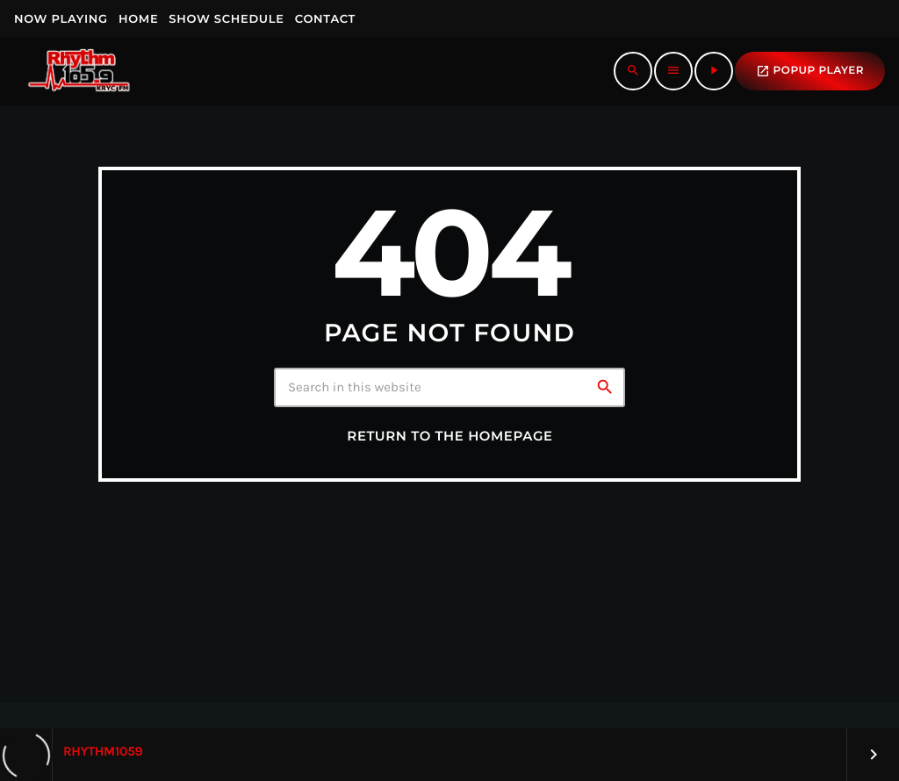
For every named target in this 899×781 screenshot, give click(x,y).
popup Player (810, 71)
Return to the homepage (449, 436)
